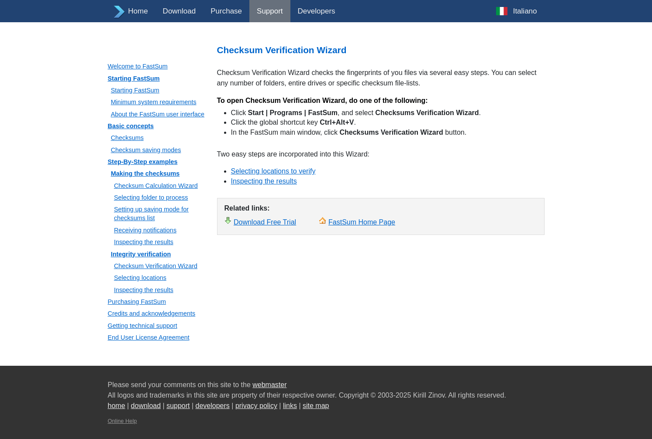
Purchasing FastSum (137, 301)
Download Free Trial (265, 222)
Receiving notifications (145, 230)
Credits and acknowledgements (152, 313)
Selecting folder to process (151, 197)
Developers (316, 11)
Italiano (525, 11)
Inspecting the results (143, 241)
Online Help (122, 421)
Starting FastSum (134, 78)
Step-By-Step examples (143, 161)
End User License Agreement (149, 337)
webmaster (269, 384)
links (290, 405)
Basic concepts (131, 126)
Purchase (226, 11)
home (116, 405)
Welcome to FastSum (138, 66)
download (146, 405)
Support (270, 11)
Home (138, 11)
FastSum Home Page (361, 222)
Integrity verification (141, 254)
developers (213, 405)
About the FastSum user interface (157, 114)
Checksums (127, 137)
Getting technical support (142, 325)
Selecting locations (140, 277)
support (178, 405)
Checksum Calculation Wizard (156, 185)
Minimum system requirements (154, 102)
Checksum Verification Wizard (155, 265)
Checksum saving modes (146, 149)
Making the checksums (145, 173)
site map (316, 405)
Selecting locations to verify (273, 171)
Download (179, 11)
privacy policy (256, 405)
